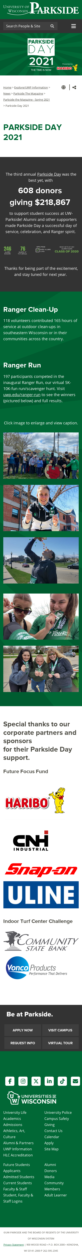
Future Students (16, 1164)
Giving (49, 1124)
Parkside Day (49, 174)
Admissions (12, 1124)
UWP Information (17, 1149)
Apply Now (23, 1030)
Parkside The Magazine (28, 93)
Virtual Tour (60, 1043)
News (6, 93)
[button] (64, 87)
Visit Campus (60, 1030)
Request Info (22, 1043)
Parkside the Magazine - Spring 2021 (26, 100)
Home (7, 87)
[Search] (25, 26)
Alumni (50, 1164)
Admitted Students (18, 1176)
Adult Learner (55, 1195)
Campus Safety (56, 1118)
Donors (50, 1170)
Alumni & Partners (18, 1143)
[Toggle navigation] (73, 26)
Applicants (12, 1170)
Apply (49, 1143)
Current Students (17, 1183)
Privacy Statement (13, 1244)
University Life (14, 1112)
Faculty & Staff (15, 1189)
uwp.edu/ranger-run (21, 394)
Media (49, 1176)
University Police (58, 1112)
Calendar (51, 1136)
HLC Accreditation (18, 1155)
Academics (12, 1118)
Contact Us (53, 1130)
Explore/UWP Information (31, 87)
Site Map (51, 1149)
